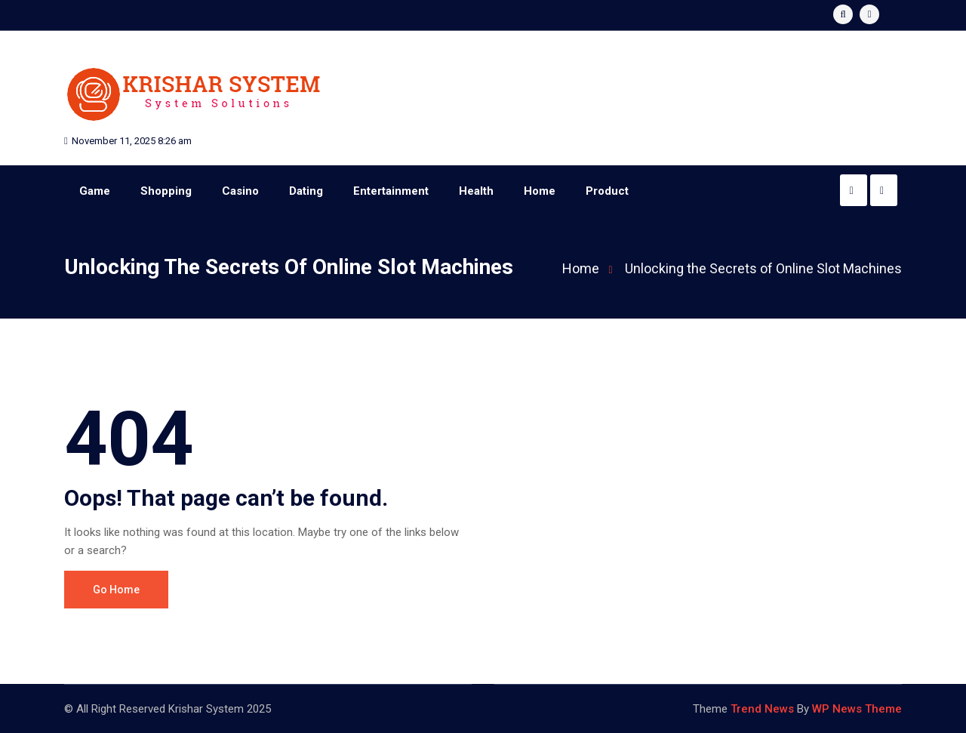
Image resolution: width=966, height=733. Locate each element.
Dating (306, 191)
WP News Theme (857, 709)
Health (476, 191)
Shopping (166, 191)
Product (607, 191)
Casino (240, 191)
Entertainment (391, 191)
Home (539, 191)
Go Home (116, 590)
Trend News (762, 709)
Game (94, 191)
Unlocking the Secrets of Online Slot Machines (763, 268)
